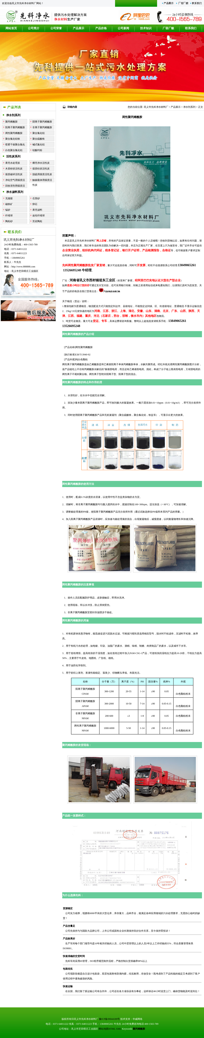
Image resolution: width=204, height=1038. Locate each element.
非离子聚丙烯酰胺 (42, 127)
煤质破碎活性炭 (13, 174)
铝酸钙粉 (37, 150)
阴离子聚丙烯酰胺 (42, 121)
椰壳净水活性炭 (41, 162)
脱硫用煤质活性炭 (42, 174)
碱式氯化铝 (38, 144)
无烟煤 (9, 198)
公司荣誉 (56, 28)
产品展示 (78, 28)
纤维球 (9, 215)
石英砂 (36, 198)
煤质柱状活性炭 (41, 168)
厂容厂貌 (168, 28)
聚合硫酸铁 (38, 138)
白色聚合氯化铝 (13, 150)
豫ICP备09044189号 (109, 1019)
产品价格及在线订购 (109, 291)
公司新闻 (123, 28)
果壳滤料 (37, 209)
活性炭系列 (13, 156)
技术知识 (146, 28)
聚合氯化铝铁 (12, 138)
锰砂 (7, 209)
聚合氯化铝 (38, 133)
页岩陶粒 (37, 221)
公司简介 (33, 28)
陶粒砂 (9, 221)
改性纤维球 (38, 215)
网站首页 (11, 28)
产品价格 (101, 28)
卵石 (34, 204)
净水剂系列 (13, 115)
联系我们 (190, 28)
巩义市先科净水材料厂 (156, 107)
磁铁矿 (9, 204)
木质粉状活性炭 (13, 168)
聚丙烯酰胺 (11, 121)
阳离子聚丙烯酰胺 (15, 127)
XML (118, 1028)
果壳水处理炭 (12, 162)
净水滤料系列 (14, 192)
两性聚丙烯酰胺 (13, 133)
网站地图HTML (107, 1028)
